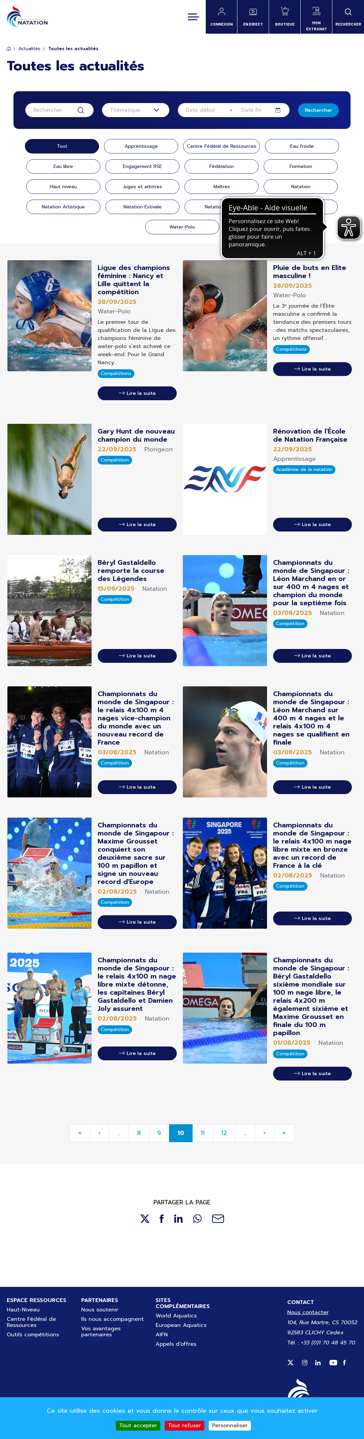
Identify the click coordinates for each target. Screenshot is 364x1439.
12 (224, 1133)
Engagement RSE (142, 166)
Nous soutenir (99, 1310)
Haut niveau (63, 186)
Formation (301, 166)
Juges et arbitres (142, 186)
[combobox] (135, 110)
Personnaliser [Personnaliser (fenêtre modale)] (229, 1425)
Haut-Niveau (23, 1310)
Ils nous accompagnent (112, 1319)
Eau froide (302, 146)
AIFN (162, 1335)
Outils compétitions (33, 1335)
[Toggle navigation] (193, 17)
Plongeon (300, 206)
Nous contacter (308, 1312)
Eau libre (63, 166)
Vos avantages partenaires (101, 1332)
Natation (300, 186)
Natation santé (221, 206)
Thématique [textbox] (125, 110)
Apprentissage (141, 146)
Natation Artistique (63, 206)
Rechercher (318, 110)
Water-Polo (182, 227)
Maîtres (221, 186)
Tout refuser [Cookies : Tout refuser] (184, 1425)
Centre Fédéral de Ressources (221, 146)
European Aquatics (181, 1325)
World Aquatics (176, 1316)
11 (203, 1133)
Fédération (221, 166)
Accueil (9, 48)
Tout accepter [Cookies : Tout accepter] (138, 1425)
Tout (62, 146)
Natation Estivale (143, 206)
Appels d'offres (176, 1344)
